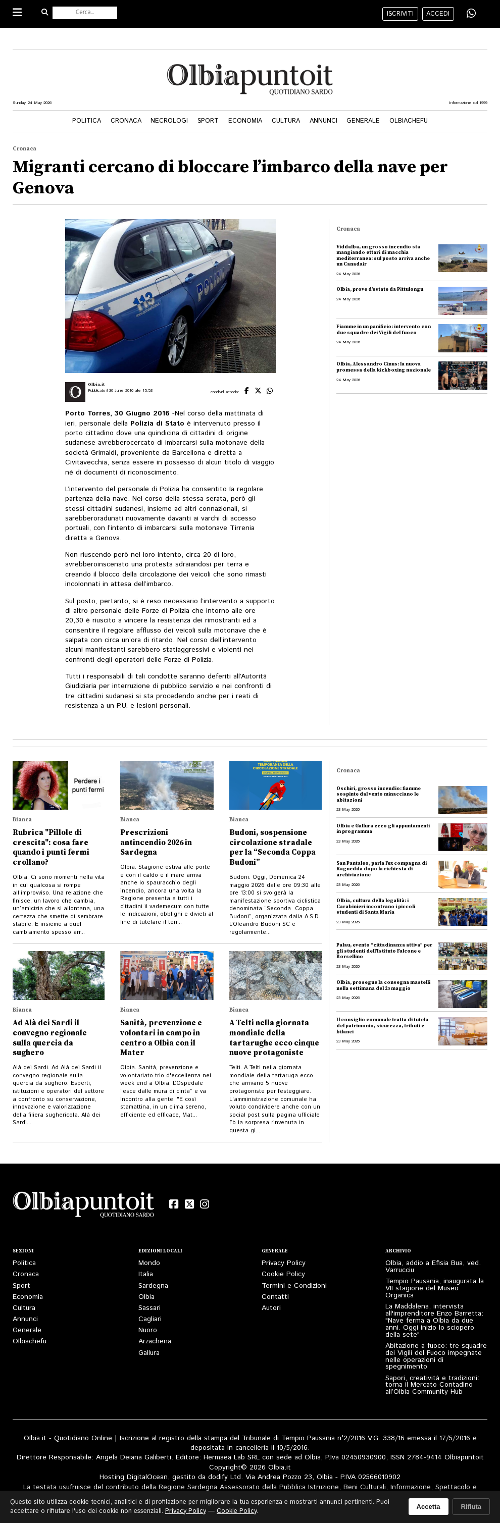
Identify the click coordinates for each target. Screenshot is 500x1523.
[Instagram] (204, 1204)
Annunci (323, 120)
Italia (145, 1274)
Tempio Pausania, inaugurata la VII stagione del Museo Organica (434, 1288)
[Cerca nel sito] (85, 13)
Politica (86, 120)
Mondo (149, 1263)
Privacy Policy (284, 1263)
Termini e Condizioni (294, 1286)
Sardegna (153, 1286)
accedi (437, 13)
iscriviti (400, 13)
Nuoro (147, 1330)
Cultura (286, 120)
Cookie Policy (283, 1274)
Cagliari (150, 1319)
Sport (208, 120)
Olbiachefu (408, 120)
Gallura (149, 1353)
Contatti (275, 1297)
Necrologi (169, 120)
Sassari (149, 1308)
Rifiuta (471, 1506)
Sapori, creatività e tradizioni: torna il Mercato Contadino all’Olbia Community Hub (432, 1385)
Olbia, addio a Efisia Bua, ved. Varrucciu (433, 1266)
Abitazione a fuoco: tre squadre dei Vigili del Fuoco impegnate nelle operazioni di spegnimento (436, 1356)
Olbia (146, 1297)
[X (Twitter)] (188, 1204)
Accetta (428, 1506)
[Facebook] (173, 1204)
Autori (271, 1308)
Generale (363, 120)
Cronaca (126, 120)
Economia (245, 120)
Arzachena (154, 1341)
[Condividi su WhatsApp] (471, 13)
